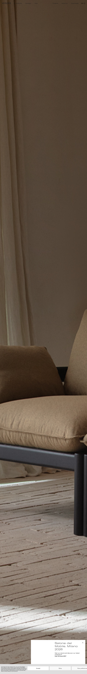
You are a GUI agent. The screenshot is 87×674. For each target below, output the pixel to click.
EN (83, 3)
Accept (38, 668)
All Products (18, 3)
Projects (55, 3)
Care (36, 3)
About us (65, 3)
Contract (28, 3)
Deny (60, 668)
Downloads (75, 3)
